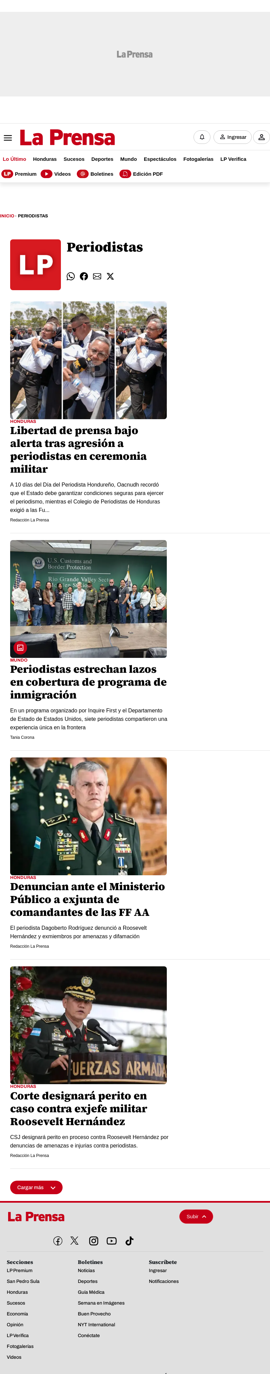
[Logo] (51, 137)
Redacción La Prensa (29, 520)
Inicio (7, 216)
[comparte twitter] (110, 276)
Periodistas (33, 216)
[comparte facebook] (84, 276)
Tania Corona (22, 737)
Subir (196, 1216)
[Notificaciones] (202, 137)
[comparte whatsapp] (71, 276)
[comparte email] (97, 276)
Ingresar (236, 137)
